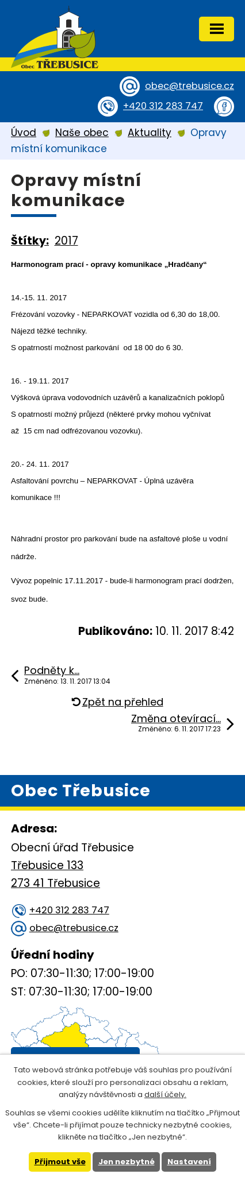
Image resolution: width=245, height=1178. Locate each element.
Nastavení (189, 1161)
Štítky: (30, 241)
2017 (66, 241)
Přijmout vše (60, 1161)
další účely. (165, 1094)
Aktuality (149, 133)
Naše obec (82, 133)
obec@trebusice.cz (189, 85)
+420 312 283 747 (163, 106)
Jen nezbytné (126, 1161)
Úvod (23, 133)
